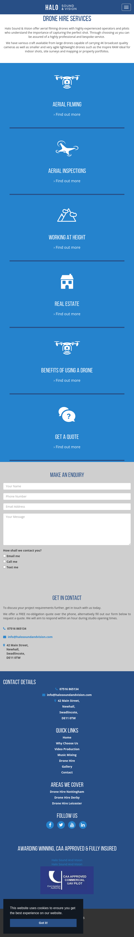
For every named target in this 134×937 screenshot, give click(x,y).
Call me (10, 562)
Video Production (67, 749)
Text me (10, 567)
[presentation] (34, 582)
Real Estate (67, 303)
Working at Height (67, 237)
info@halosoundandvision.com (30, 637)
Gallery (67, 766)
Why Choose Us (67, 743)
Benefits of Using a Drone (67, 370)
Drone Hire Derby (67, 797)
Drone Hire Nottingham (67, 792)
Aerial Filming (67, 104)
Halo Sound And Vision (67, 860)
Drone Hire (67, 761)
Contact (67, 772)
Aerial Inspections (67, 170)
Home (67, 737)
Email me (11, 556)
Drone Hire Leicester (67, 803)
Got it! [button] (43, 923)
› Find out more (67, 114)
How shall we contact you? (22, 550)
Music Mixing (66, 755)
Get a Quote (67, 436)
